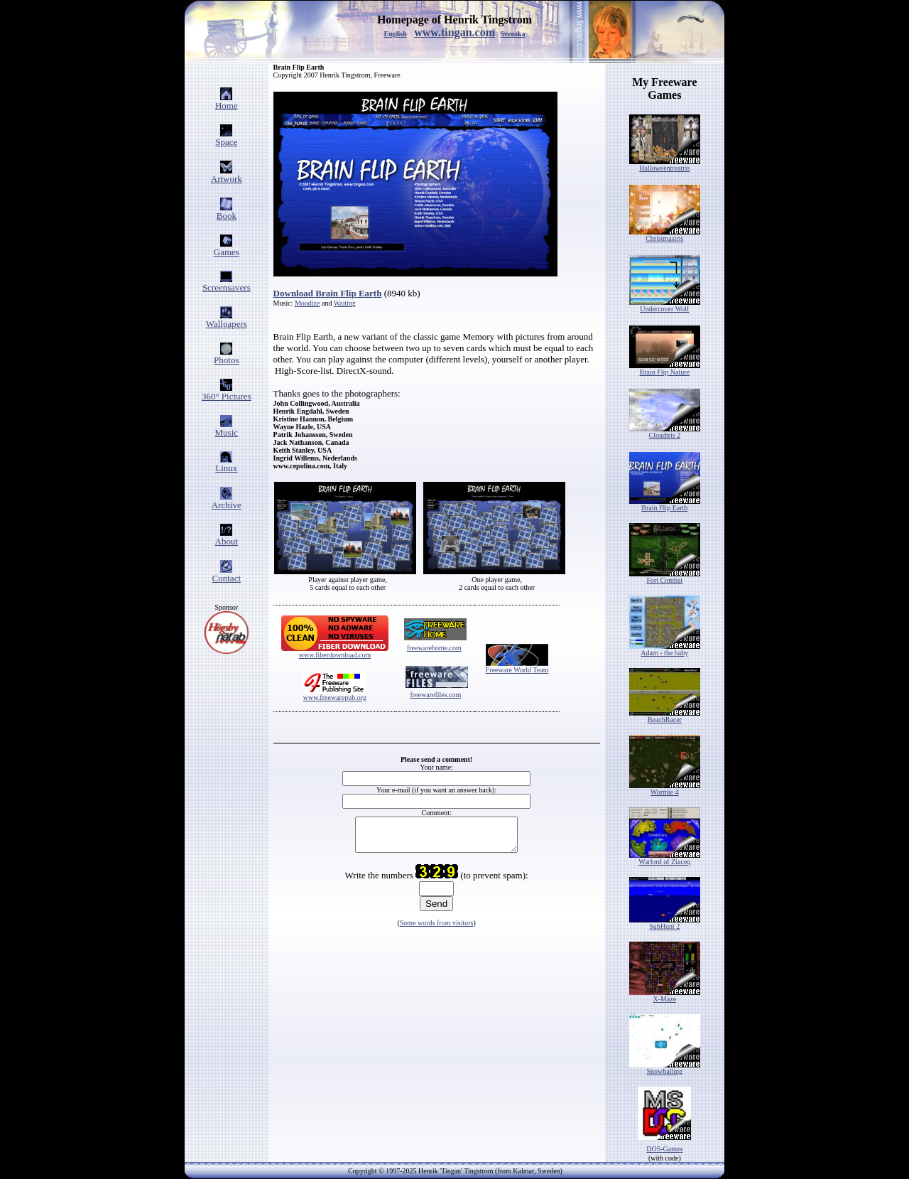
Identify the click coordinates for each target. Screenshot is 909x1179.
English (394, 34)
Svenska (513, 34)
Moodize (307, 303)
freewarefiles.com (435, 695)
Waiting (345, 303)
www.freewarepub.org (334, 697)
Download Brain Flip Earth (327, 293)
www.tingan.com (454, 32)
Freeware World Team (517, 670)
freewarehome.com (434, 648)
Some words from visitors (437, 929)
